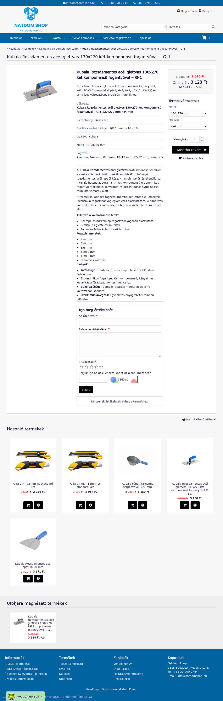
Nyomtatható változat (201, 419)
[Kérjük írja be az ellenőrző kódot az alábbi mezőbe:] (93, 379)
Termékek (35, 38)
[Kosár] (208, 38)
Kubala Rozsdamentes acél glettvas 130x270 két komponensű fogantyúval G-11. (189, 488)
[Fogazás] (188, 126)
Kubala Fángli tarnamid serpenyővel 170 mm (137, 485)
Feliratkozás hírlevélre (128, 673)
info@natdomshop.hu (81, 2)
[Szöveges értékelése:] (120, 345)
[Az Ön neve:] (120, 322)
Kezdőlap (16, 38)
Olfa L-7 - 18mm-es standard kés (33, 485)
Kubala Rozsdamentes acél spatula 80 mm (33, 565)
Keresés (64, 673)
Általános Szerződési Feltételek (26, 673)
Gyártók (57, 38)
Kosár (133, 689)
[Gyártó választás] (134, 27)
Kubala (93, 136)
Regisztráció (122, 678)
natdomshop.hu (49, 696)
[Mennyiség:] (197, 139)
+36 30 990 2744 (116, 2)
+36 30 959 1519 (148, 2)
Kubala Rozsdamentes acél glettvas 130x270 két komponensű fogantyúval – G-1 (41, 623)
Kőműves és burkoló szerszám (59, 48)
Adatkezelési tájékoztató (21, 668)
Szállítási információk (19, 678)
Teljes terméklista (71, 663)
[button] (86, 389)
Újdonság (65, 678)
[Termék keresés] (192, 27)
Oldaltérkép (121, 668)
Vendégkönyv (123, 663)
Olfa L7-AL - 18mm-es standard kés (85, 485)
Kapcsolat (144, 38)
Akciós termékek (83, 38)
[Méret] (188, 113)
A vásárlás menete (17, 663)
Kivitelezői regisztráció (116, 38)
